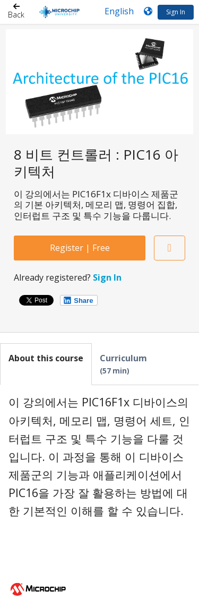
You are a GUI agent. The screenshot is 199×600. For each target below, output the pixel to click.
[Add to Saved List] (169, 248)
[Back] (16, 12)
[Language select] (119, 11)
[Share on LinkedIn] (79, 300)
